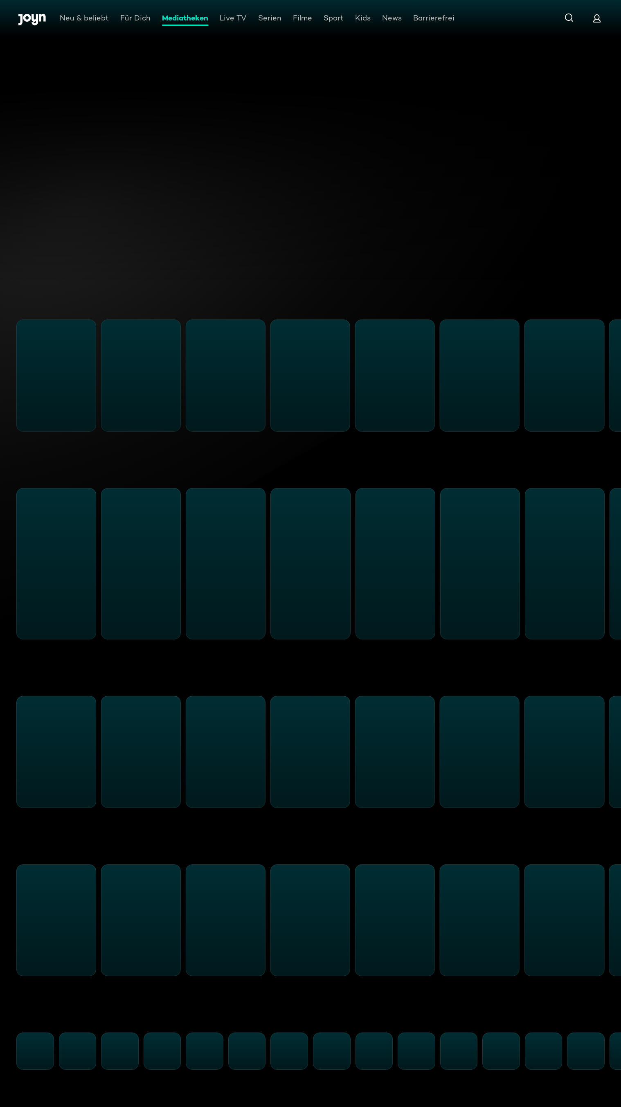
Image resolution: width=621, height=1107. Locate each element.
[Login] (597, 18)
